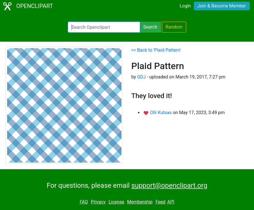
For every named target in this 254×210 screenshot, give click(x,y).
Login (185, 6)
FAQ (84, 202)
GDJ (141, 77)
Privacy (98, 202)
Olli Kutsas (161, 112)
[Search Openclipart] (104, 27)
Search (150, 27)
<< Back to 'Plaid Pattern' (156, 50)
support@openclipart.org (169, 185)
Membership (140, 202)
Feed (161, 202)
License (116, 202)
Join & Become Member (222, 6)
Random (174, 27)
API (170, 202)
